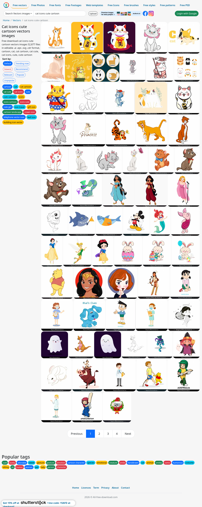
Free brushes (131, 5)
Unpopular (9, 80)
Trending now (22, 63)
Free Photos (38, 5)
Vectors (17, 20)
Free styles (149, 5)
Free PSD (185, 5)
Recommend (22, 69)
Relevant (8, 74)
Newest (7, 69)
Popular (20, 74)
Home (6, 20)
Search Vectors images (17, 13)
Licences (86, 487)
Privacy (105, 487)
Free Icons (113, 5)
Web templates (94, 5)
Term (96, 487)
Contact (125, 487)
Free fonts (55, 5)
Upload (93, 13)
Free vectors (20, 5)
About (115, 487)
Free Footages (73, 5)
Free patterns (167, 5)
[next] (128, 434)
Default (7, 63)
